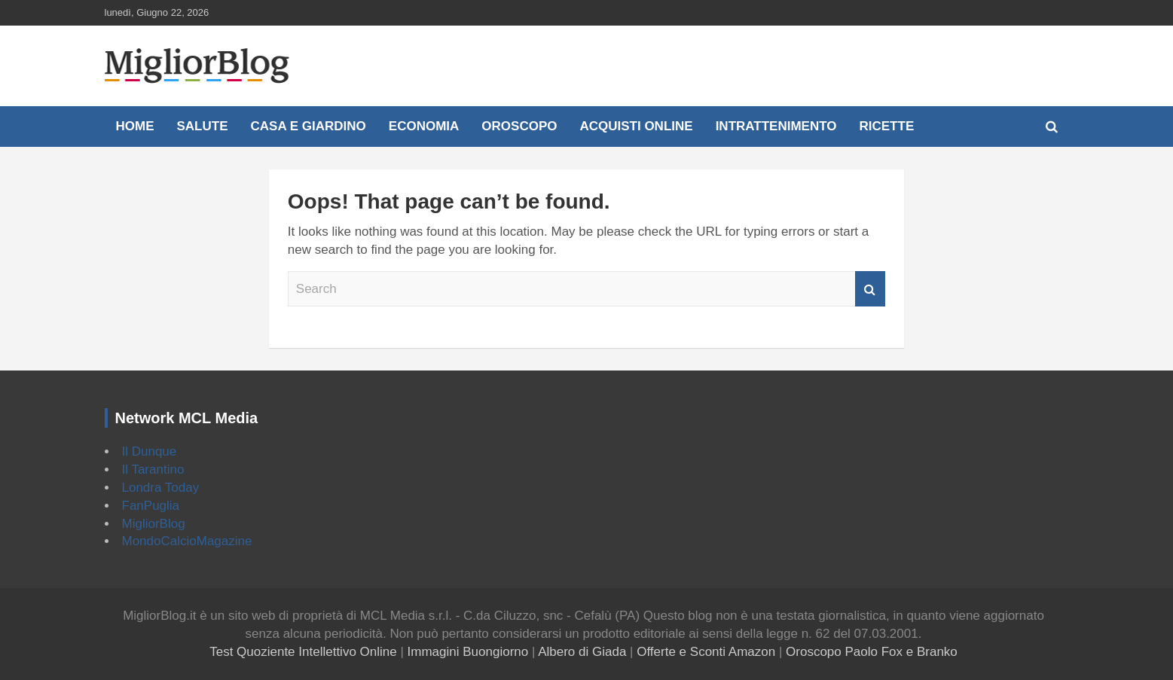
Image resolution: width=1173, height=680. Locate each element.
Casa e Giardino (308, 126)
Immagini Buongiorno (468, 652)
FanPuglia (151, 506)
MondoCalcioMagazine (187, 541)
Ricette (887, 126)
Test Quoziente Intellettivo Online (303, 652)
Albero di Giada (582, 652)
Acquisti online (635, 126)
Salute (202, 126)
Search (870, 289)
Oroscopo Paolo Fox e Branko (872, 652)
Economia (424, 126)
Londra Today (161, 487)
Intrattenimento (776, 126)
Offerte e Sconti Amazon (706, 652)
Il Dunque (149, 451)
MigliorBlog (153, 524)
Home (135, 126)
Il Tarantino (153, 469)
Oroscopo (519, 126)
